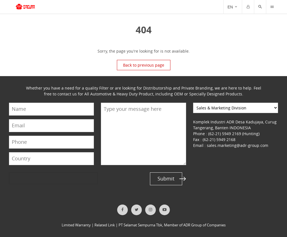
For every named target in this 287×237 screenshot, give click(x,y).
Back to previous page (143, 65)
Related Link (104, 225)
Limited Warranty (76, 225)
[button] (260, 7)
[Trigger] (272, 7)
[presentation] (30, 178)
